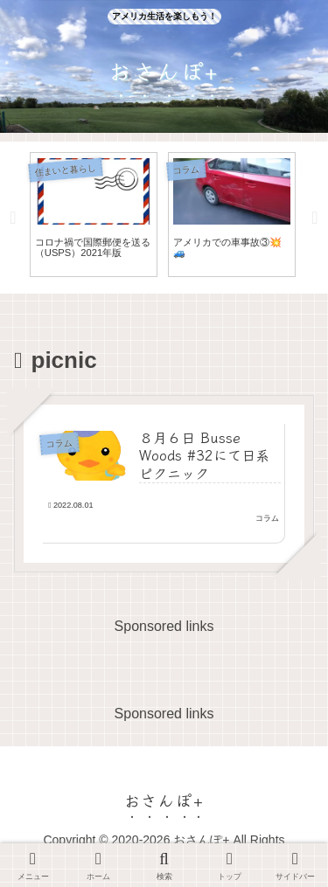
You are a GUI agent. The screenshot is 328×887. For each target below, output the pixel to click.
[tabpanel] (93, 215)
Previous (13, 217)
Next (315, 217)
